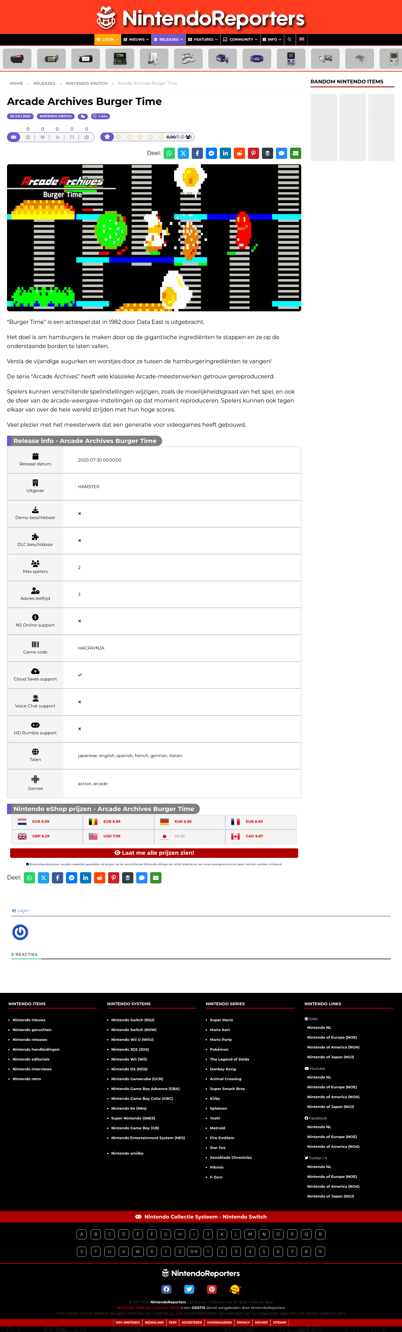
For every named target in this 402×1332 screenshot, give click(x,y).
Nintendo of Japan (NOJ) (330, 1057)
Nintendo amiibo (127, 1153)
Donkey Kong (223, 1069)
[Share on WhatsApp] (169, 153)
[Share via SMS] (281, 153)
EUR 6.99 (33, 821)
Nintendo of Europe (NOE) (332, 1037)
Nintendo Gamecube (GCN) (137, 1079)
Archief (261, 1322)
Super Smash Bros (227, 1088)
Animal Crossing (225, 1079)
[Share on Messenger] (211, 153)
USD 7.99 (104, 836)
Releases (166, 39)
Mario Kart (220, 1029)
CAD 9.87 (247, 836)
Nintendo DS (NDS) (129, 1069)
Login (105, 39)
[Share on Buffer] (267, 153)
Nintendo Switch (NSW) (134, 1029)
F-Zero (216, 1177)
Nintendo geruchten (32, 1029)
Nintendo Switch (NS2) (133, 1020)
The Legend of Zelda (229, 1059)
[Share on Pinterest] (253, 153)
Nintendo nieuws (29, 1020)
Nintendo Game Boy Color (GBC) (142, 1098)
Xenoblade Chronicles (231, 1157)
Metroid (217, 1128)
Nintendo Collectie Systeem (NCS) (148, 1308)
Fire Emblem (222, 1137)
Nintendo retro (27, 1079)
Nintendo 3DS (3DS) (130, 1049)
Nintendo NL (319, 1027)
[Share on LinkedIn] (225, 153)
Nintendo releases (30, 1039)
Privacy (243, 1322)
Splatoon (218, 1108)
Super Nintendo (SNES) (133, 1118)
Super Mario (221, 1020)
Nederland (154, 1322)
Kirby (215, 1098)
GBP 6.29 (33, 836)
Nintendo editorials (31, 1059)
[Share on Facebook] (197, 153)
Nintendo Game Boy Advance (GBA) (145, 1088)
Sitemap (279, 1322)
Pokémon (219, 1049)
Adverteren (192, 1322)
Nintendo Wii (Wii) (129, 1059)
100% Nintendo (128, 1322)
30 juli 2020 (20, 116)
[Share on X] (183, 153)
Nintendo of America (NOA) (333, 1047)
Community (238, 39)
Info (270, 39)
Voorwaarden (219, 1322)
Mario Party (221, 1039)
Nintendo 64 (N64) (129, 1108)
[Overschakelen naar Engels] (302, 39)
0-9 (194, 1251)
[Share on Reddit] (239, 153)
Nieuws (134, 39)
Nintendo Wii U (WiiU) (132, 1039)
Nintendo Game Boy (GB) (135, 1128)
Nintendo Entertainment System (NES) (148, 1137)
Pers (173, 1322)
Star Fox (217, 1147)
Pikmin (217, 1167)
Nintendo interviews (32, 1069)
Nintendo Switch (56, 116)
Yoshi (215, 1118)
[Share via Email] (295, 153)
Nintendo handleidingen (36, 1049)
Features (201, 39)
